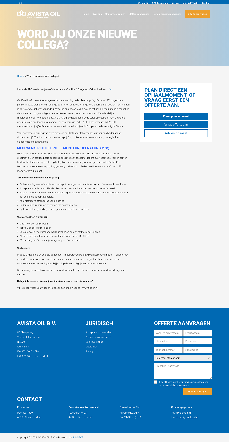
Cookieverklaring (94, 343)
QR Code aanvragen (139, 14)
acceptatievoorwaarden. (177, 387)
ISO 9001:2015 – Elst (28, 353)
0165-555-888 (183, 414)
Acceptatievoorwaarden (98, 334)
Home (86, 14)
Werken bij (143, 3)
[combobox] (183, 360)
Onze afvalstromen (115, 14)
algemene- (203, 383)
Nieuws (175, 3)
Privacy (89, 353)
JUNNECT (77, 438)
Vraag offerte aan (176, 126)
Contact (206, 3)
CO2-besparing (160, 3)
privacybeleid (187, 383)
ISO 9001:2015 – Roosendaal (32, 358)
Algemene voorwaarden (98, 339)
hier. (110, 91)
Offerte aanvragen (197, 14)
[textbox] (180, 360)
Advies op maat (176, 135)
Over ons (97, 14)
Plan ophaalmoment (176, 117)
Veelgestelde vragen (28, 339)
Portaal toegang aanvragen (167, 14)
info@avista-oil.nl (188, 418)
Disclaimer (91, 348)
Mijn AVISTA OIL (191, 3)
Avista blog (23, 348)
